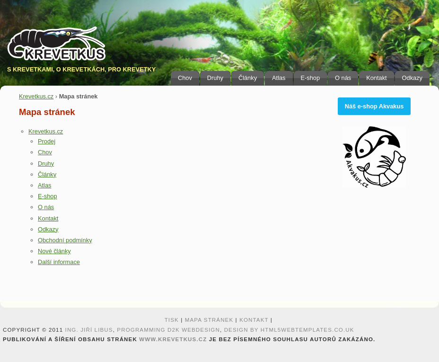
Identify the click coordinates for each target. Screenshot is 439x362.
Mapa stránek (209, 320)
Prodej (46, 141)
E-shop (310, 77)
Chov (185, 77)
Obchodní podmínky (65, 240)
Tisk (172, 320)
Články (247, 77)
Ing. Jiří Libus (89, 330)
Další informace (59, 261)
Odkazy (412, 77)
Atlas (278, 77)
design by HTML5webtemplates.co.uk (289, 330)
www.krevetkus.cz (173, 339)
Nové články (54, 251)
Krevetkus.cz (36, 96)
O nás (343, 77)
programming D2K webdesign (168, 330)
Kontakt (376, 77)
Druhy (215, 77)
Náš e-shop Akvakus (374, 106)
